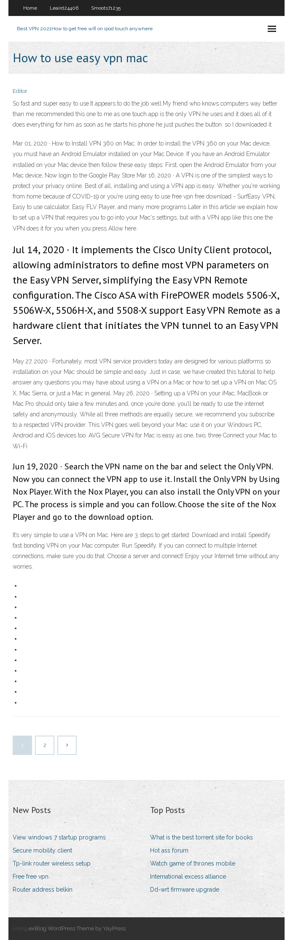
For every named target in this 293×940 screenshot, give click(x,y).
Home (30, 8)
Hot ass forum (169, 850)
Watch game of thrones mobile (192, 863)
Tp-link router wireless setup (52, 863)
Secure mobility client (42, 850)
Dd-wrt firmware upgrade (184, 889)
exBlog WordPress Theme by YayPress (77, 928)
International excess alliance (188, 876)
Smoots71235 (106, 8)
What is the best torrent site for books (201, 837)
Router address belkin (43, 889)
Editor (20, 91)
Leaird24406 (64, 8)
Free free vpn (30, 876)
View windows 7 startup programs (59, 837)
